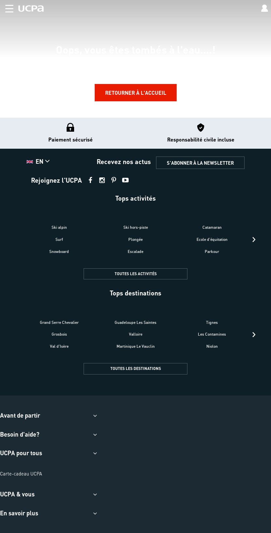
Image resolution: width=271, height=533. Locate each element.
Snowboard (59, 251)
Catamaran (212, 227)
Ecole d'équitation (212, 239)
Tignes (212, 322)
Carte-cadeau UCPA (21, 473)
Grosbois (59, 334)
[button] (6, 7)
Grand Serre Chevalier (59, 322)
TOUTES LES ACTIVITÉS (136, 273)
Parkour (212, 251)
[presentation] (253, 239)
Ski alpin (59, 227)
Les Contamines (212, 334)
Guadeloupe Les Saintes (135, 322)
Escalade (135, 251)
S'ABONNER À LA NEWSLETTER (200, 163)
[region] (135, 58)
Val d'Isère (59, 346)
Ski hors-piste (135, 227)
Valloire (135, 334)
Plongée (135, 239)
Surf (59, 239)
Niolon (212, 346)
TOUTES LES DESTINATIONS (135, 368)
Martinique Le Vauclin (136, 346)
